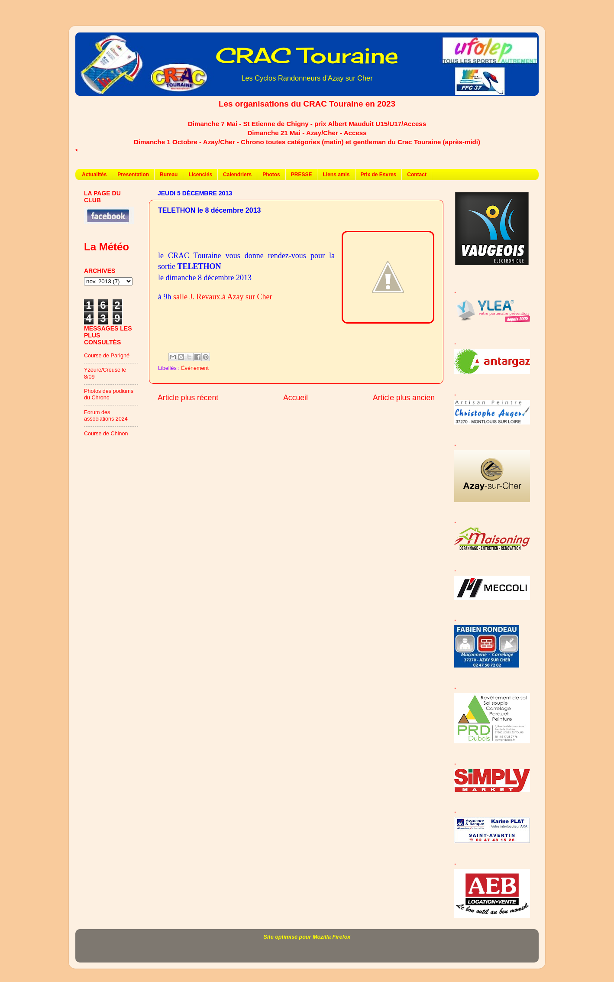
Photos (271, 175)
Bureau (169, 175)
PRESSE (301, 175)
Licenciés (200, 175)
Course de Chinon (106, 434)
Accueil (295, 397)
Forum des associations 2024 (106, 415)
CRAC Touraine (307, 55)
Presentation (133, 175)
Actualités (94, 175)
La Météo (106, 247)
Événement (195, 368)
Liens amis (336, 175)
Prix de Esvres (379, 175)
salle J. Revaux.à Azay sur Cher (222, 296)
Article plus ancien (404, 397)
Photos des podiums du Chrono (108, 394)
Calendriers (237, 175)
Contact (417, 175)
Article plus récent (188, 397)
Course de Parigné (106, 356)
